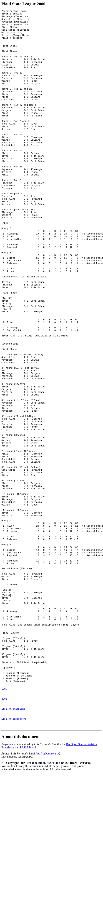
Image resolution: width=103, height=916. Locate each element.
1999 (4, 823)
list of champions (13, 845)
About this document (20, 875)
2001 (4, 834)
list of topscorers (13, 856)
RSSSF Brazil (28, 886)
